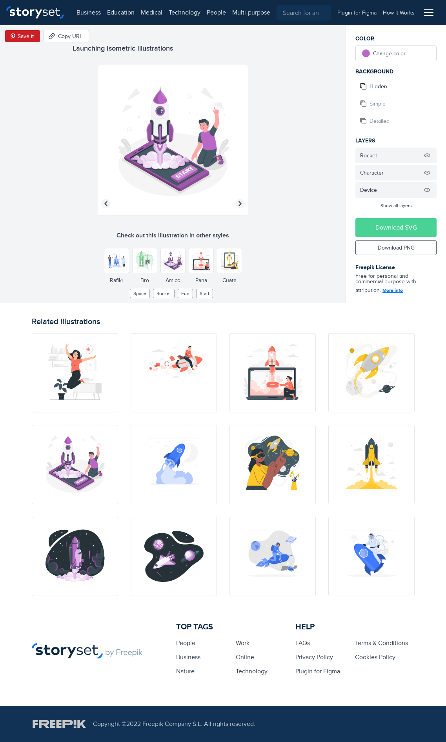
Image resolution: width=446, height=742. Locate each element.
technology (184, 12)
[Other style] (116, 260)
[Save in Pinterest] (22, 36)
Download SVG (396, 227)
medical (151, 12)
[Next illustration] (240, 203)
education (121, 12)
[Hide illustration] (427, 155)
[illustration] (75, 372)
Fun (185, 293)
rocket (164, 293)
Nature (185, 671)
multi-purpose (251, 12)
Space (139, 293)
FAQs (302, 642)
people (216, 12)
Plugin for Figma (317, 671)
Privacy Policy (314, 657)
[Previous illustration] (106, 203)
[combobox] (304, 12)
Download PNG (396, 248)
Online (245, 657)
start (204, 293)
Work (242, 642)
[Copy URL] (66, 36)
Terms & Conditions (381, 642)
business (88, 12)
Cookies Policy (375, 657)
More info (392, 290)
